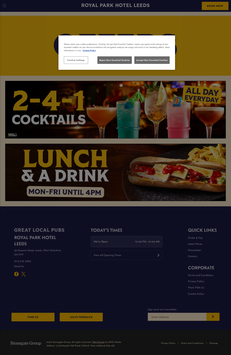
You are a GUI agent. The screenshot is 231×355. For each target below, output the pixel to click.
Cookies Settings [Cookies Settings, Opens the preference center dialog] (76, 60)
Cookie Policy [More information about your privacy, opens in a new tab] (89, 50)
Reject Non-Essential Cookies (114, 60)
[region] (116, 52)
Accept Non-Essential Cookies (152, 60)
